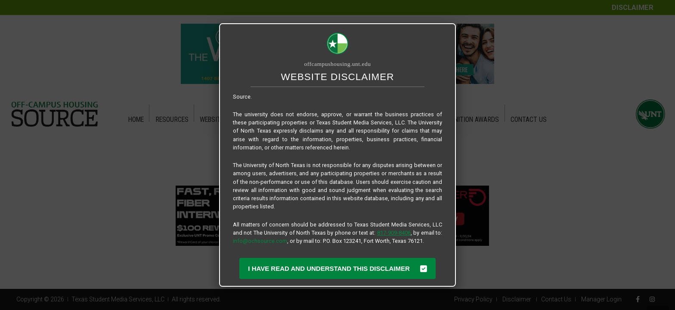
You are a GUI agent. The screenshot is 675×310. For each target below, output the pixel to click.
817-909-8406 (394, 232)
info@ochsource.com (260, 241)
